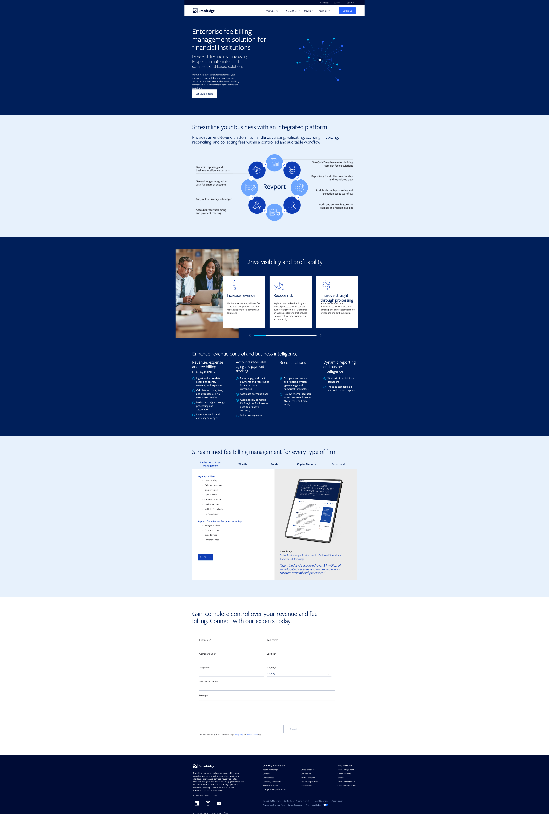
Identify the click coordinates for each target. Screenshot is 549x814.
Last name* (272, 640)
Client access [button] (325, 3)
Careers (266, 773)
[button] (351, 3)
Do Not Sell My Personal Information (297, 801)
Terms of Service (252, 735)
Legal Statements (321, 801)
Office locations (307, 769)
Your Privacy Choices (317, 805)
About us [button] (323, 10)
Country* (271, 667)
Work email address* (209, 681)
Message (203, 695)
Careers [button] (337, 3)
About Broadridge (270, 769)
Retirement (338, 464)
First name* (205, 640)
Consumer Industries (346, 785)
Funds (274, 464)
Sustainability (306, 785)
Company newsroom (272, 781)
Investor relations (270, 785)
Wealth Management (346, 781)
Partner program (308, 777)
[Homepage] (204, 10)
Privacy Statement (295, 805)
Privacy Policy (239, 735)
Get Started (205, 557)
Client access (268, 777)
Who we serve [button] (272, 10)
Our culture (306, 773)
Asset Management (345, 769)
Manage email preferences (274, 789)
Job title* (271, 653)
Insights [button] (307, 10)
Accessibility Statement (272, 801)
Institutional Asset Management (210, 464)
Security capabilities (309, 781)
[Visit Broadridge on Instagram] (208, 803)
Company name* (207, 653)
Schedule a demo (204, 93)
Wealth (242, 464)
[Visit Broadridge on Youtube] (219, 803)
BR (194, 795)
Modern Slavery (337, 801)
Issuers (340, 777)
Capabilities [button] (291, 10)
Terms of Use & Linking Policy (274, 805)
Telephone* (205, 667)
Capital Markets (306, 464)
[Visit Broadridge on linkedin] (196, 803)
